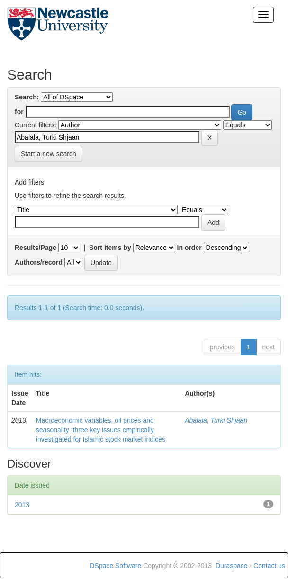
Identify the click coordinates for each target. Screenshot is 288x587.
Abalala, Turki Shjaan (216, 420)
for (19, 112)
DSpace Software (115, 565)
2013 (22, 504)
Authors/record (39, 262)
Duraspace (232, 565)
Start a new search (48, 154)
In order (189, 247)
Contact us (269, 565)
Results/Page (35, 247)
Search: (27, 97)
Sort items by (110, 247)
